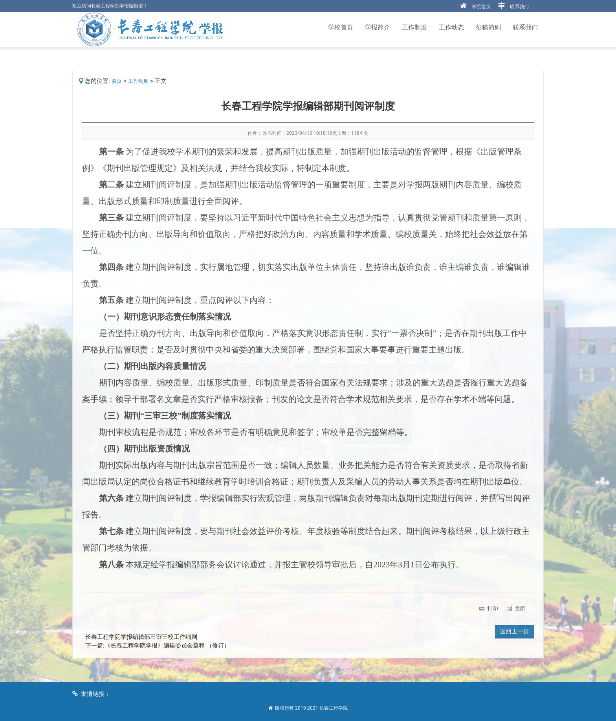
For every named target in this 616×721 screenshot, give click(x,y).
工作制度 (414, 27)
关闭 (520, 608)
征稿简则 (488, 27)
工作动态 (451, 27)
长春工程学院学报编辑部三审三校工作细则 (141, 636)
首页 (117, 81)
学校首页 (340, 27)
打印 (492, 608)
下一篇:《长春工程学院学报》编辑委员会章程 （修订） (157, 645)
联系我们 (519, 6)
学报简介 (377, 27)
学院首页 (481, 6)
